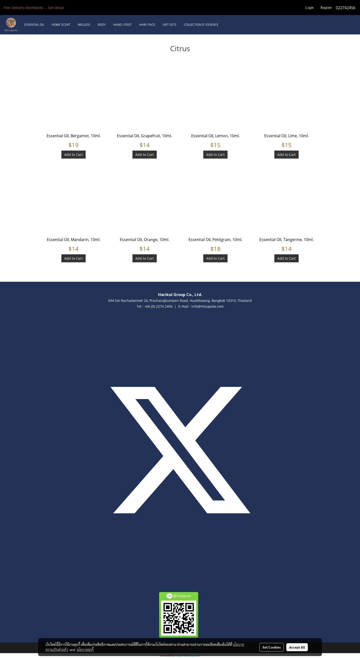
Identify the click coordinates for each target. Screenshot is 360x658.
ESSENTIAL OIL (34, 25)
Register (326, 7)
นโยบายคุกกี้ (85, 649)
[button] (226, 25)
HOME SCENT (61, 25)
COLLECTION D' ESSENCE (201, 25)
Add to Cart (73, 154)
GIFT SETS (169, 25)
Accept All (297, 647)
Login (309, 7)
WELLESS (84, 25)
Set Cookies (271, 647)
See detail (56, 7)
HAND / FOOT (122, 25)
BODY (102, 25)
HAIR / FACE (147, 25)
